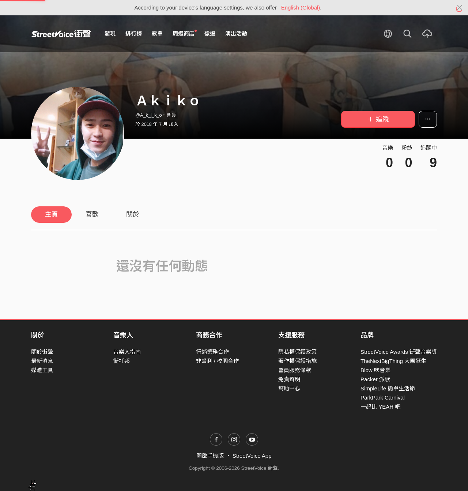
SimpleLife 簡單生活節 (388, 388)
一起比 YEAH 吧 (380, 407)
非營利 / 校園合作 (217, 361)
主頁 (51, 214)
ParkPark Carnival (383, 397)
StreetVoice (61, 33)
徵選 (209, 33)
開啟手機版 (210, 456)
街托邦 (121, 361)
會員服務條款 (294, 370)
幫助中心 (289, 388)
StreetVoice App (252, 456)
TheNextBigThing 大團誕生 (393, 361)
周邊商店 (185, 33)
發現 (110, 33)
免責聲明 (289, 379)
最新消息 (42, 361)
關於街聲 (42, 352)
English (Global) (300, 7)
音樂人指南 (127, 352)
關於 (132, 214)
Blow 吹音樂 (375, 370)
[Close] (460, 7)
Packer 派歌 (375, 379)
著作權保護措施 (297, 361)
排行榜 (133, 33)
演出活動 (236, 33)
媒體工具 (42, 370)
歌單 (157, 33)
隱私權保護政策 (297, 352)
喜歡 (92, 214)
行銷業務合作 (212, 352)
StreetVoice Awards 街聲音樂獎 (399, 352)
